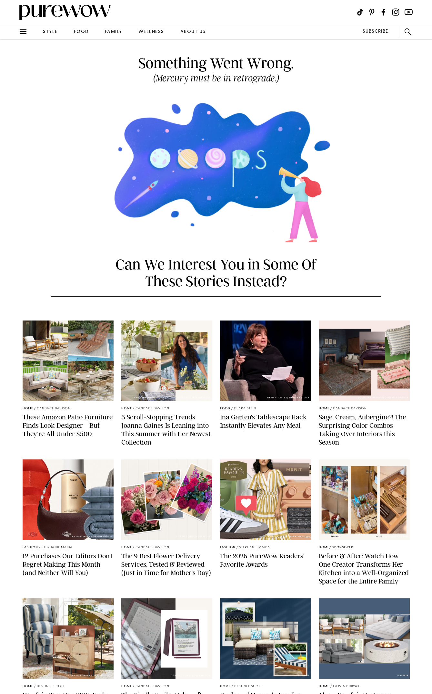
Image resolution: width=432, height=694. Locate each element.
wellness (151, 31)
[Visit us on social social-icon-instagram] (396, 12)
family (113, 31)
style (50, 31)
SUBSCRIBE (375, 31)
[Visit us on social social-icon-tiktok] (360, 12)
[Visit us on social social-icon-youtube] (409, 12)
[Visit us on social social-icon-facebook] (383, 12)
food (81, 31)
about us (193, 31)
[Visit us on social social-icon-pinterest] (371, 12)
